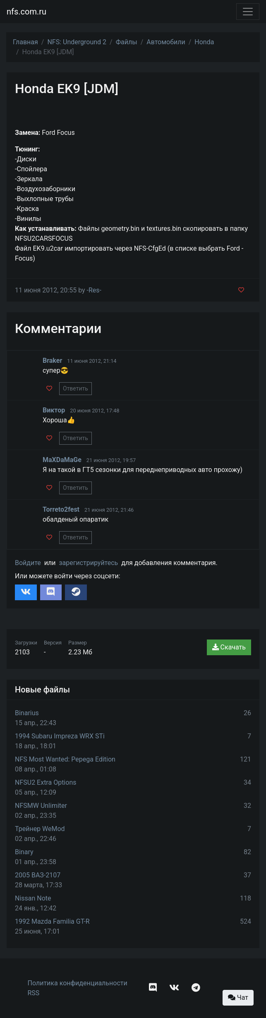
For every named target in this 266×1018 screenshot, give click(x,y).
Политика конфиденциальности (77, 983)
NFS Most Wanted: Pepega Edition (65, 759)
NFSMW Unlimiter (41, 806)
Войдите (28, 563)
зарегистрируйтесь (88, 563)
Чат (238, 997)
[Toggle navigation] (247, 11)
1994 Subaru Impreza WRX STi (60, 736)
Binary (24, 852)
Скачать (229, 647)
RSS (34, 993)
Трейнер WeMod (40, 829)
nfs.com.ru (26, 12)
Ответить (75, 388)
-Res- (94, 290)
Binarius (27, 713)
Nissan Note (33, 898)
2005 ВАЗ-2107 (37, 875)
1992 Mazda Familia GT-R (52, 921)
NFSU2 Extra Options (45, 782)
